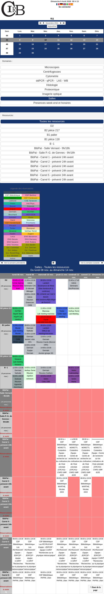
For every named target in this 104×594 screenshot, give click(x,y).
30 (33, 53)
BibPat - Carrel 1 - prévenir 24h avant (6, 443)
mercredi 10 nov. (46, 275)
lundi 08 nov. (18, 275)
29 (20, 53)
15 (20, 44)
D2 (6, 280)
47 (7, 48)
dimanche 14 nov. (98, 276)
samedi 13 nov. (85, 276)
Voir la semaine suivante (91, 263)
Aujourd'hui (52, 26)
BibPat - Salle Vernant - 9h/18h (6, 393)
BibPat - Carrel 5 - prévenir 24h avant (6, 543)
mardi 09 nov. (30, 276)
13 (84, 40)
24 (45, 48)
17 (45, 44)
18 (58, 44)
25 (58, 48)
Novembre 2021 (52, 23)
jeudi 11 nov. (62, 275)
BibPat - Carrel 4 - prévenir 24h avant (6, 522)
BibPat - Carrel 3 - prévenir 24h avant (6, 502)
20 (84, 44)
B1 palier (6, 325)
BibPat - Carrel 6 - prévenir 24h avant (6, 576)
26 (71, 48)
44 (7, 35)
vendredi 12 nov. (74, 276)
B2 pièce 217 (6, 308)
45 (7, 40)
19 (71, 44)
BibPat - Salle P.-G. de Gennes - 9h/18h (6, 417)
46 (7, 44)
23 (33, 48)
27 (84, 48)
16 (33, 44)
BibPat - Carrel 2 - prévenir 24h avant (6, 482)
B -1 (6, 368)
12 (71, 40)
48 (7, 53)
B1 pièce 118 (6, 356)
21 (97, 44)
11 (58, 40)
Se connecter (65, 7)
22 (20, 48)
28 (97, 48)
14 (97, 40)
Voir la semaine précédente (13, 263)
